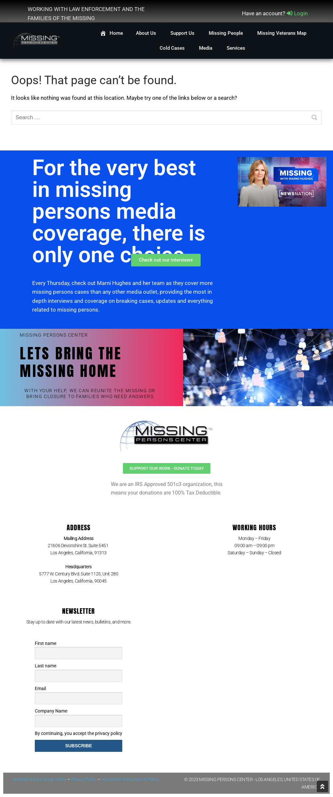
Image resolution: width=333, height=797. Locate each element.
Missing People (226, 33)
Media (206, 48)
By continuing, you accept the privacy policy (78, 733)
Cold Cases (173, 48)
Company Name (51, 710)
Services (236, 48)
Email (40, 688)
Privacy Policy (84, 779)
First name (45, 643)
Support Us (183, 33)
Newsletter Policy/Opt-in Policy (129, 779)
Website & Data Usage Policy (39, 779)
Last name (45, 665)
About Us (146, 33)
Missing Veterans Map (281, 33)
